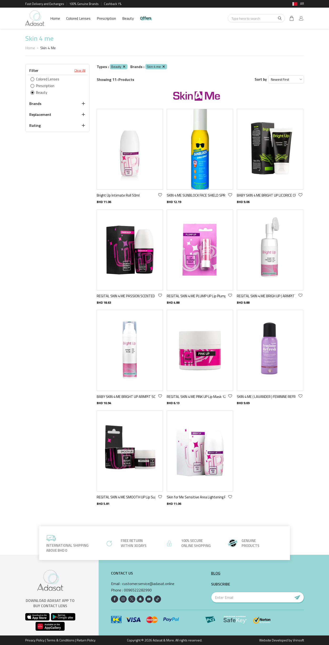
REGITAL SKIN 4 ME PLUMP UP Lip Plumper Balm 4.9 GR (196, 295)
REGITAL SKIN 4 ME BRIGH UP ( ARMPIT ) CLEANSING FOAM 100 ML (266, 295)
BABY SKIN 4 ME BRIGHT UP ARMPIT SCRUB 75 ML (126, 396)
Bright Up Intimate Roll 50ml (118, 195)
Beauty (128, 18)
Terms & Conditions (61, 640)
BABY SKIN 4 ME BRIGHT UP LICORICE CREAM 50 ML (266, 195)
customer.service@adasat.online (148, 583)
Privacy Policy (35, 640)
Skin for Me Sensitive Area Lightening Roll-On (196, 497)
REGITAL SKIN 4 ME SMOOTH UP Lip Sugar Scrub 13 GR (126, 497)
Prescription (106, 18)
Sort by (261, 79)
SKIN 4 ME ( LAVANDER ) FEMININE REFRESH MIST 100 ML (266, 396)
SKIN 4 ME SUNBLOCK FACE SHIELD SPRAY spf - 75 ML (196, 195)
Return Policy (86, 640)
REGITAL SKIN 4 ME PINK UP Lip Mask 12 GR (196, 396)
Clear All (80, 70)
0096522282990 (138, 590)
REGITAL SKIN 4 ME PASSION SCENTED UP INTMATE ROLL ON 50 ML (126, 295)
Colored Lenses (78, 18)
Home (55, 18)
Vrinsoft (298, 640)
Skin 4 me (156, 66)
